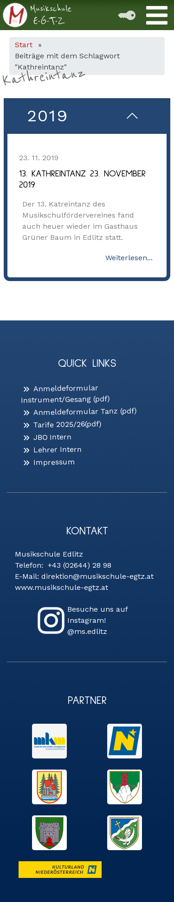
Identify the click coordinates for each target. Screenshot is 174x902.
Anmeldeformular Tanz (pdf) (85, 411)
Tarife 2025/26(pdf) (67, 425)
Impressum (54, 462)
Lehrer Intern (57, 449)
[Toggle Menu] (157, 15)
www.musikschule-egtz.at (61, 587)
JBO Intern (52, 437)
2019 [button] (47, 115)
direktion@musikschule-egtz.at (97, 576)
